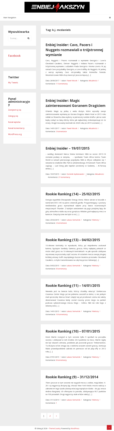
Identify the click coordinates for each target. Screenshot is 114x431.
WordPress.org (15, 134)
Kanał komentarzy (16, 128)
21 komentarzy (64, 177)
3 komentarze (61, 131)
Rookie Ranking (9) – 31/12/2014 (72, 377)
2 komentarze (61, 223)
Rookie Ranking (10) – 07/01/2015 (73, 331)
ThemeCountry (55, 428)
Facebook (14, 56)
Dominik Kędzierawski (75, 174)
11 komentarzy (62, 84)
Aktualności (93, 80)
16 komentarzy (62, 314)
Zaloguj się (13, 116)
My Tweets (13, 82)
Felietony (95, 220)
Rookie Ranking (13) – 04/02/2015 (73, 240)
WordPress (75, 428)
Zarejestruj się (14, 110)
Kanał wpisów (14, 122)
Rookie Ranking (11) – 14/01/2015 (73, 285)
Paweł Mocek (72, 80)
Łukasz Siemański (73, 220)
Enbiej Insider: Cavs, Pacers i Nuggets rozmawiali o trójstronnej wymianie (74, 49)
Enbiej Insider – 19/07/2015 (68, 148)
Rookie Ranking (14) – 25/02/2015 (73, 194)
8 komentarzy (61, 269)
